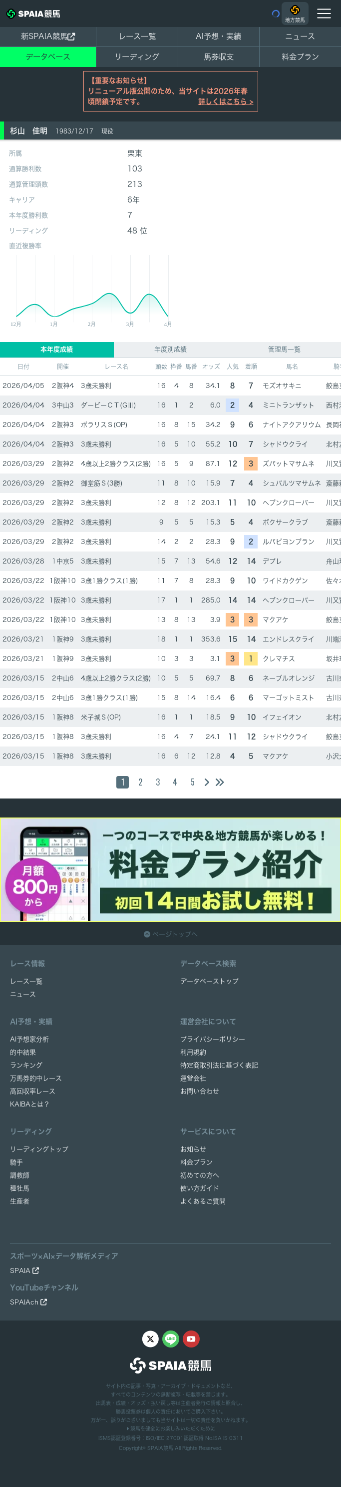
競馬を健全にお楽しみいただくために (170, 1428)
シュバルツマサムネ (292, 483)
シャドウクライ (285, 444)
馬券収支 (219, 56)
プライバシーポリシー (212, 1039)
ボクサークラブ (285, 522)
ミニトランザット (289, 405)
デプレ (272, 561)
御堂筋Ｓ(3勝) (102, 483)
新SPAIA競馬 (48, 36)
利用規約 (193, 1052)
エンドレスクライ (289, 639)
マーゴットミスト (289, 697)
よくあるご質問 (203, 1201)
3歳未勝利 (96, 385)
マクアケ (276, 619)
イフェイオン (282, 717)
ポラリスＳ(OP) (104, 425)
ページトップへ (171, 934)
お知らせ (193, 1149)
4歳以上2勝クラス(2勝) (116, 463)
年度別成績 (170, 349)
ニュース (300, 36)
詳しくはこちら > (226, 101)
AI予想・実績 (218, 36)
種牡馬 (19, 1188)
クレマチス (279, 659)
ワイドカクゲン (285, 581)
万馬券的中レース (36, 1078)
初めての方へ (199, 1175)
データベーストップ (209, 981)
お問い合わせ (199, 1091)
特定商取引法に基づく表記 (219, 1065)
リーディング (136, 56)
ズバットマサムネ (289, 463)
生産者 (19, 1201)
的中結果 (23, 1052)
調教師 (19, 1175)
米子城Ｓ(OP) (101, 717)
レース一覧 (137, 36)
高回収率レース (32, 1091)
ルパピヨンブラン (289, 541)
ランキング (26, 1065)
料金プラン (196, 1162)
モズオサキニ (282, 385)
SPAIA (24, 1271)
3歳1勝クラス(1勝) (109, 581)
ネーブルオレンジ (289, 678)
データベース (47, 56)
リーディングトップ (39, 1149)
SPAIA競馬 (160, 1448)
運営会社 (193, 1078)
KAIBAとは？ (30, 1104)
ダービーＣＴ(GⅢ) (108, 405)
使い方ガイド (199, 1188)
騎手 (16, 1162)
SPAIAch (28, 1302)
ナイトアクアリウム (292, 425)
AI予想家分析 (29, 1039)
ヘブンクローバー (289, 503)
